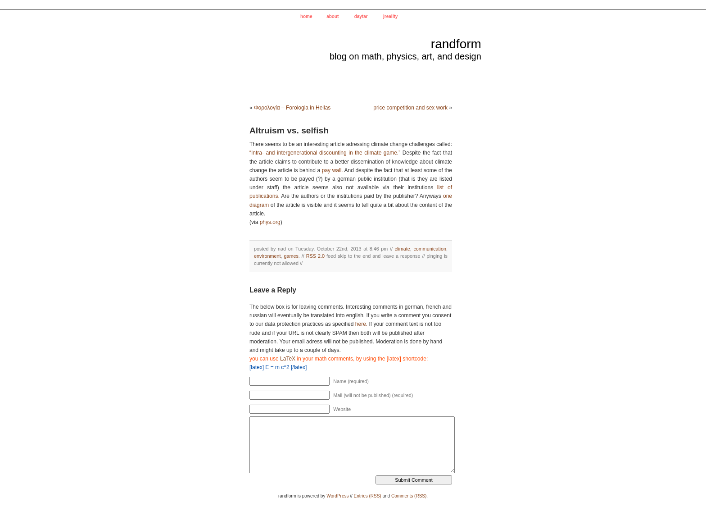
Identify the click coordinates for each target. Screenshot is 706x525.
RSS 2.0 (315, 256)
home (306, 16)
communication (429, 248)
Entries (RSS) (367, 495)
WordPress (337, 495)
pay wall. (332, 170)
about (332, 16)
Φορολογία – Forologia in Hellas (292, 108)
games (291, 256)
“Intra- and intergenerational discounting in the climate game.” (324, 153)
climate (402, 248)
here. (361, 324)
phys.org (270, 222)
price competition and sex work (410, 108)
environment (267, 256)
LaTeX (287, 359)
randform (456, 44)
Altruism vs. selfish (289, 130)
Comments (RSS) (408, 495)
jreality (390, 16)
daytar (361, 16)
